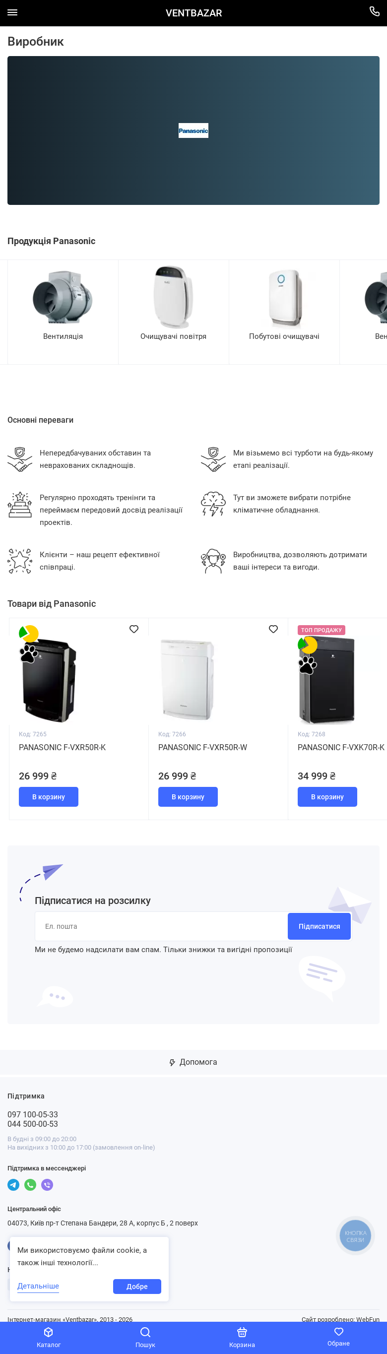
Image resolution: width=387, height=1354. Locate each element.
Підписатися (319, 918)
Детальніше (38, 1286)
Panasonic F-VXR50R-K (62, 741)
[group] (62, 311)
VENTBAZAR (194, 13)
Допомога (193, 1054)
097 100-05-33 (32, 1106)
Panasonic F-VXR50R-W (202, 741)
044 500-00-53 (32, 1116)
